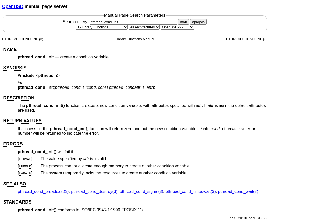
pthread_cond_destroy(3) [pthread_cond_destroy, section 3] (94, 191)
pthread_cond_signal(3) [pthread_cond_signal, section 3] (141, 191)
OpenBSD (12, 6)
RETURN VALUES (22, 120)
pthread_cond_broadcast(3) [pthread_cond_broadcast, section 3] (43, 191)
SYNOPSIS (14, 67)
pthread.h (47, 75)
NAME (10, 49)
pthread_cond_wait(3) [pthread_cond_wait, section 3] (238, 191)
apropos (198, 22)
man (183, 22)
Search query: (120, 21)
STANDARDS (17, 202)
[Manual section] (102, 27)
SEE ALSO (14, 183)
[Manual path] (177, 27)
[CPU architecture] (144, 27)
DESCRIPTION (18, 97)
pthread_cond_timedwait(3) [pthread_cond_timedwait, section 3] (191, 191)
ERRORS (13, 143)
